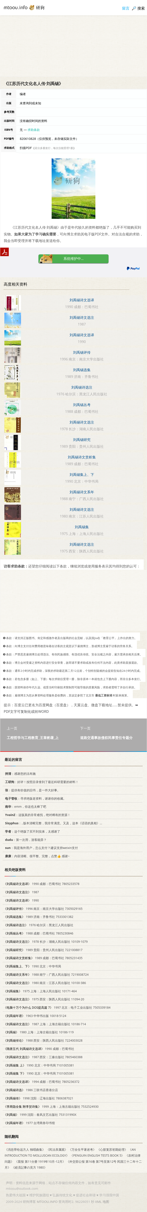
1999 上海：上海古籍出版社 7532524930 (51, 1106)
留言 (126, 8)
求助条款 (34, 130)
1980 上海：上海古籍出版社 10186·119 (39, 1032)
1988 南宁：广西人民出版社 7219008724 (46, 974)
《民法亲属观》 (57, 1149)
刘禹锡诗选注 (81, 387)
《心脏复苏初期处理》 (112, 1149)
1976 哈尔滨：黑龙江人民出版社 (38, 925)
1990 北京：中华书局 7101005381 (39, 1065)
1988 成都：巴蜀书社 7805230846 (38, 933)
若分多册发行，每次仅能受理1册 (54, 148)
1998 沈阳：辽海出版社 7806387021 (38, 1098)
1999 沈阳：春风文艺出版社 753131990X (40, 1115)
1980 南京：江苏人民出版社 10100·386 (45, 983)
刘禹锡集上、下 (82, 474)
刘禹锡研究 (82, 439)
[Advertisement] (73, 45)
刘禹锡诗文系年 (82, 492)
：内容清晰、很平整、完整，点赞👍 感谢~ (37, 856)
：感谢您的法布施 (20, 773)
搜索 (141, 8)
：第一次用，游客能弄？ (25, 839)
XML (98, 1201)
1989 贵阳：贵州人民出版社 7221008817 (43, 950)
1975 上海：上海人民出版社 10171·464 (40, 991)
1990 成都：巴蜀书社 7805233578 (41, 884)
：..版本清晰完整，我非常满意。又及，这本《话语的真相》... (53, 823)
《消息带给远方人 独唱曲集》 (25, 1149)
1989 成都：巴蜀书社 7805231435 (43, 958)
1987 (21, 892)
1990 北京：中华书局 (32, 966)
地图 (106, 1201)
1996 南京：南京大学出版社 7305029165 (43, 908)
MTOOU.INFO (47, 1201)
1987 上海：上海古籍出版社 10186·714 (45, 1024)
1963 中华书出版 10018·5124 (35, 1016)
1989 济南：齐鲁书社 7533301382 (38, 917)
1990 (21, 900)
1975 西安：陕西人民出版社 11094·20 (44, 999)
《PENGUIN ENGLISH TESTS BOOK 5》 (97, 1155)
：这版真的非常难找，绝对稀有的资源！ (37, 815)
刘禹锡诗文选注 (82, 317)
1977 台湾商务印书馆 (29, 1123)
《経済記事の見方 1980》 (29, 1167)
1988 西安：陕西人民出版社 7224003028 (43, 1040)
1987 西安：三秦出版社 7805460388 (43, 1057)
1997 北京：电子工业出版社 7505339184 (57, 1007)
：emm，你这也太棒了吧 (25, 806)
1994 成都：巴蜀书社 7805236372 (41, 1082)
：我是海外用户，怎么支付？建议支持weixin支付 (41, 848)
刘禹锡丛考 (82, 404)
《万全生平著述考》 (82, 1149)
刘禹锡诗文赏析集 (82, 457)
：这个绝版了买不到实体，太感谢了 (32, 831)
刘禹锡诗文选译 (82, 300)
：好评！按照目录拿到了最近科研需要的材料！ (41, 782)
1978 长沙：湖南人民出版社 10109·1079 (46, 941)
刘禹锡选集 (82, 370)
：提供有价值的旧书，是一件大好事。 (32, 790)
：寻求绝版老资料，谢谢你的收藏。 (35, 798)
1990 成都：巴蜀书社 (39, 1049)
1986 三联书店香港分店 (31, 1090)
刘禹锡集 (82, 527)
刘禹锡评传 (82, 352)
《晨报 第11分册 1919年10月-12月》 (40, 1161)
